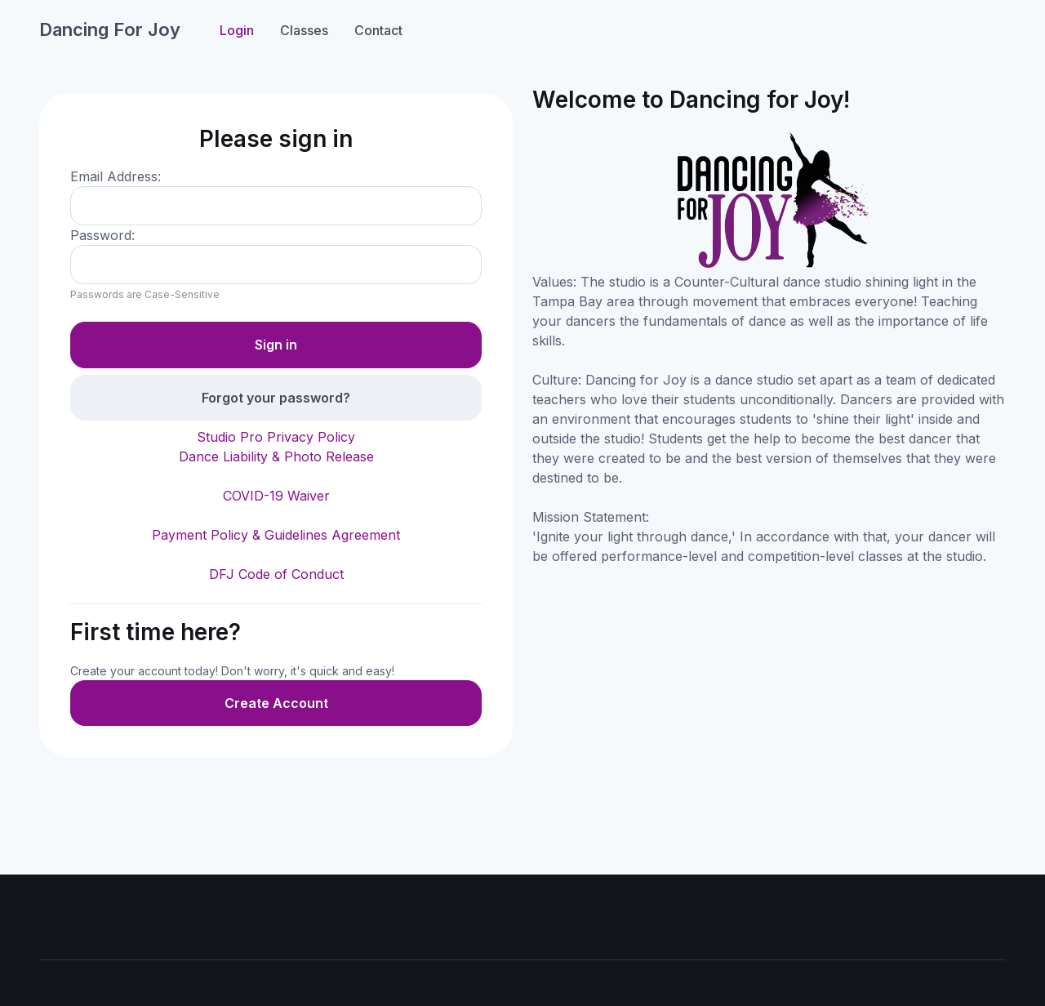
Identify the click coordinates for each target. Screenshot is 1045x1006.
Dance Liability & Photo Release (276, 456)
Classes (304, 30)
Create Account (276, 703)
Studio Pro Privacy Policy (276, 437)
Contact (378, 30)
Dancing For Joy (109, 29)
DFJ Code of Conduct (276, 574)
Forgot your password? (276, 397)
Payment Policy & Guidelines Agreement (276, 535)
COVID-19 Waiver (276, 495)
